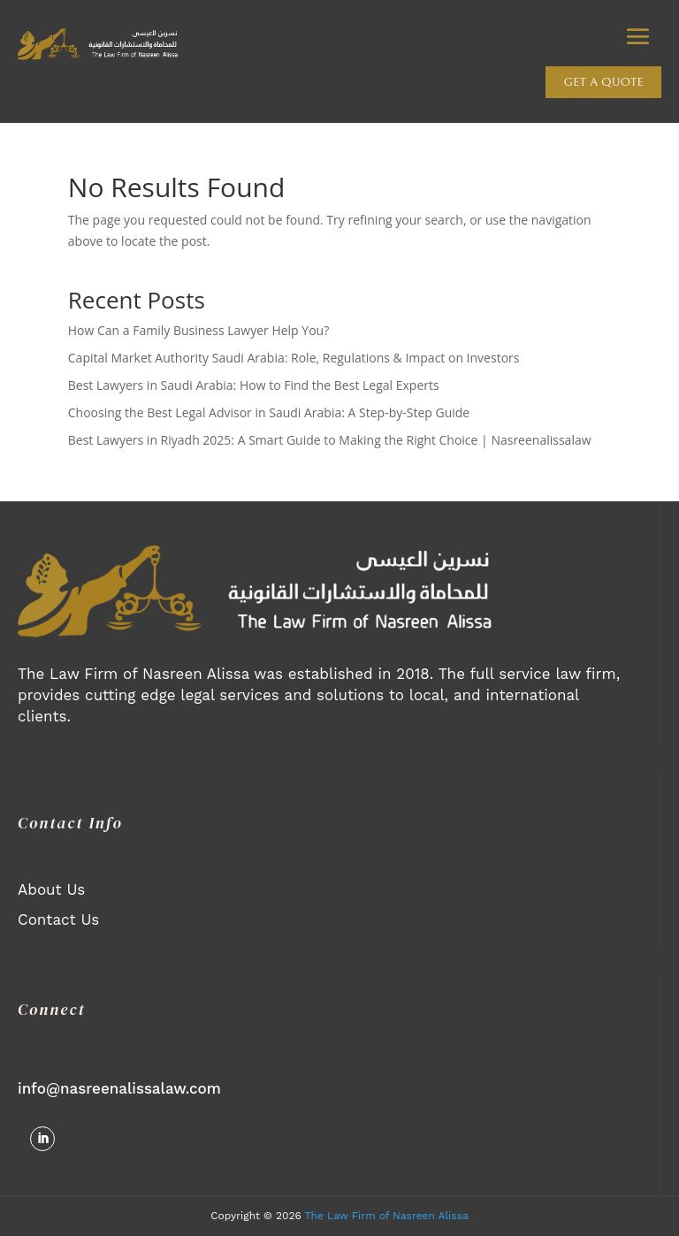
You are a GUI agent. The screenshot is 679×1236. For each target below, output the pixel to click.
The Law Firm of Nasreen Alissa (387, 1215)
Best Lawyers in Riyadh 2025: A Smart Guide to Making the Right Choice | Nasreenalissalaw (329, 439)
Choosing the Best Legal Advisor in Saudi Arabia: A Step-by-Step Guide (268, 412)
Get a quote (603, 82)
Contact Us (58, 919)
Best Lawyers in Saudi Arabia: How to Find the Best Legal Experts (253, 385)
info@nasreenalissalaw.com (119, 1088)
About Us (51, 889)
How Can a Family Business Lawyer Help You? (198, 330)
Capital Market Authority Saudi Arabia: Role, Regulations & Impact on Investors (294, 357)
